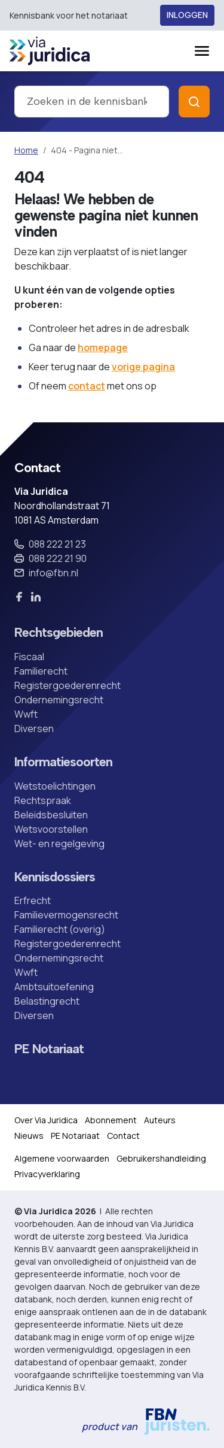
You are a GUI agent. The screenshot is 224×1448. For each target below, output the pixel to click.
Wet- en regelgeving (59, 843)
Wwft (26, 714)
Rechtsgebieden (58, 632)
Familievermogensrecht (66, 914)
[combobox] (91, 101)
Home (26, 150)
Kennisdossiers (54, 877)
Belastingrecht (46, 1001)
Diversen (34, 728)
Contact (123, 1135)
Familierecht (40, 671)
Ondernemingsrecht (58, 699)
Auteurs (160, 1120)
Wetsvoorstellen (51, 829)
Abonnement (111, 1120)
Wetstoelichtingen (55, 786)
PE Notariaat (49, 1049)
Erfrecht (32, 900)
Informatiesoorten (63, 762)
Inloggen (187, 15)
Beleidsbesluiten (51, 814)
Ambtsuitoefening (54, 986)
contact (86, 385)
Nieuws (29, 1135)
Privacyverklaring (47, 1174)
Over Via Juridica (46, 1120)
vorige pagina (143, 366)
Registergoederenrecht (67, 685)
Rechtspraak (42, 800)
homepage (103, 347)
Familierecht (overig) (59, 929)
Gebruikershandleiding (161, 1158)
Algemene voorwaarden (61, 1158)
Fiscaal (29, 656)
